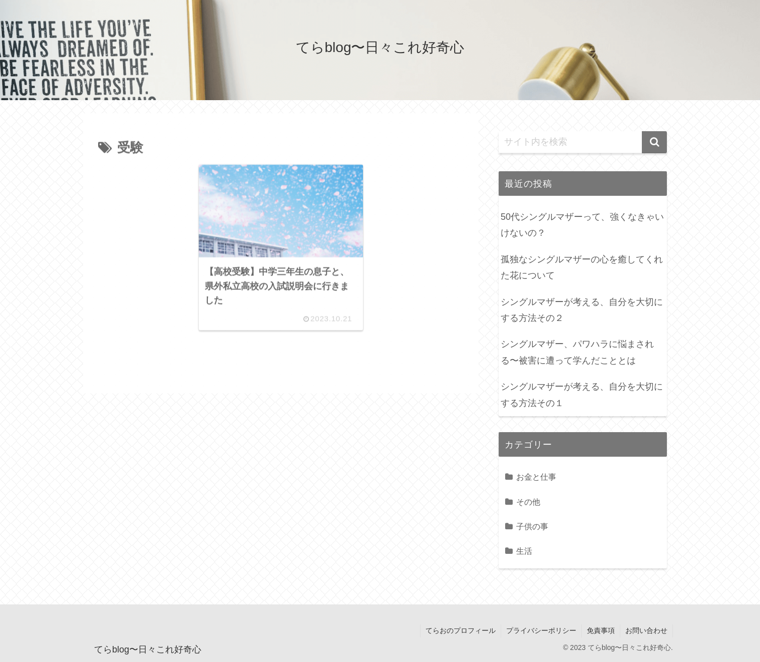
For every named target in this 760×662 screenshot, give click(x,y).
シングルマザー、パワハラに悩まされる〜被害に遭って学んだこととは (577, 352)
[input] (583, 142)
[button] (654, 142)
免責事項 (601, 630)
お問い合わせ (646, 630)
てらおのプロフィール (461, 630)
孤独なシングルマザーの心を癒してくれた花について (582, 267)
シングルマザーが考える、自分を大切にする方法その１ (582, 395)
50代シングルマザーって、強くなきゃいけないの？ (582, 225)
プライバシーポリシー (541, 630)
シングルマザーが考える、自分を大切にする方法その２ (582, 310)
